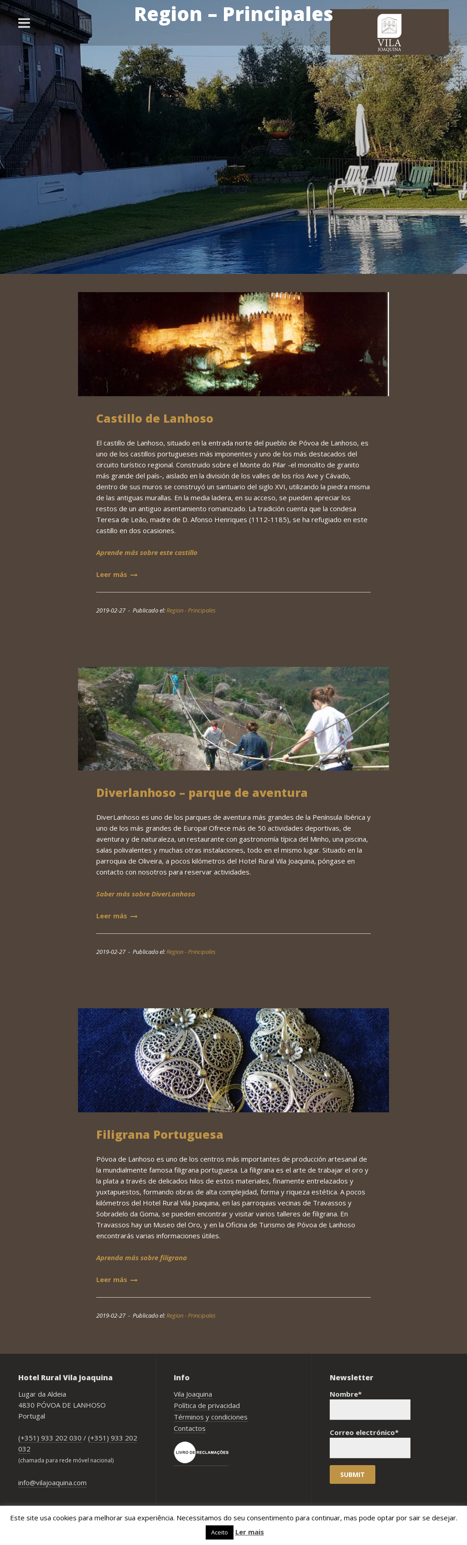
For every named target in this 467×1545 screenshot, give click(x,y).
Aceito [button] (219, 1532)
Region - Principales (191, 610)
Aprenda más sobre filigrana (141, 1257)
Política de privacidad (207, 1405)
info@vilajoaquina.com (52, 1482)
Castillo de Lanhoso (154, 418)
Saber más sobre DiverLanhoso (145, 893)
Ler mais (249, 1531)
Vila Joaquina (193, 1393)
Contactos (190, 1428)
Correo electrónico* (370, 1443)
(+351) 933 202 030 (50, 1437)
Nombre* (370, 1404)
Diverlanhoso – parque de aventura (202, 792)
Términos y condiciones (211, 1416)
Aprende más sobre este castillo (146, 552)
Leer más (117, 574)
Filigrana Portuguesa (159, 1134)
